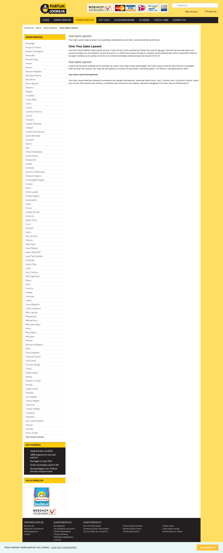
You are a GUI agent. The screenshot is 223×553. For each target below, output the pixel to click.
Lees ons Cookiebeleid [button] (63, 547)
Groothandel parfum (131, 531)
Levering (57, 540)
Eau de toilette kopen (92, 526)
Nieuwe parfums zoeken (172, 531)
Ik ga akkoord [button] (208, 547)
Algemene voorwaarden (34, 529)
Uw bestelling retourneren (64, 529)
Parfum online (168, 526)
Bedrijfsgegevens (31, 531)
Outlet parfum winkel (170, 529)
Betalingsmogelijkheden (63, 537)
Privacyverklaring (61, 534)
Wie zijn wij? (29, 526)
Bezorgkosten (59, 526)
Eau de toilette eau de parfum (95, 531)
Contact (27, 534)
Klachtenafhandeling (62, 531)
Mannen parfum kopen (132, 529)
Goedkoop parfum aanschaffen (96, 529)
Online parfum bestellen (133, 526)
